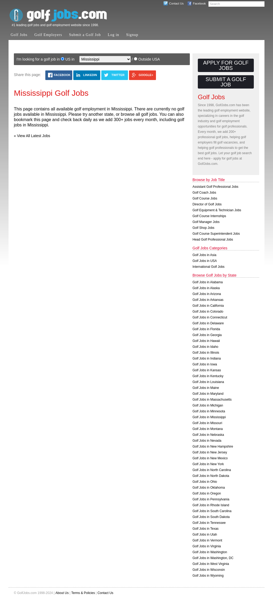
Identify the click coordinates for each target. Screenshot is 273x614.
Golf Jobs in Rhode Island (210, 505)
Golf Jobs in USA (204, 261)
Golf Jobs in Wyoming (208, 575)
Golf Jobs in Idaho (205, 347)
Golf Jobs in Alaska (206, 288)
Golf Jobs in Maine (205, 388)
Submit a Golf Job (85, 35)
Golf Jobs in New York (208, 464)
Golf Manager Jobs (205, 222)
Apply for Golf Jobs (225, 65)
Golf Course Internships (209, 216)
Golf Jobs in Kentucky (207, 376)
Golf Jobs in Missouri (207, 423)
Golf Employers (48, 35)
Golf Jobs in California (208, 306)
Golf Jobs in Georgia (207, 335)
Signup (132, 35)
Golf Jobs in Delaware (208, 323)
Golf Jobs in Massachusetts (212, 399)
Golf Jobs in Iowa (204, 364)
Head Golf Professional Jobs (212, 239)
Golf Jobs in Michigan (207, 405)
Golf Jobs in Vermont (207, 540)
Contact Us (176, 3)
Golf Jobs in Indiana (206, 358)
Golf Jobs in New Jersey (209, 452)
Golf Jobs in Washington (209, 552)
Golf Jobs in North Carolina (211, 470)
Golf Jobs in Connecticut (209, 317)
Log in (113, 35)
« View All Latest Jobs (32, 136)
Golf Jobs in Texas (205, 529)
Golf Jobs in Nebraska (208, 435)
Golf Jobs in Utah (204, 534)
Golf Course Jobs (204, 198)
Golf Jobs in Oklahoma (208, 487)
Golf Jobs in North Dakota (210, 476)
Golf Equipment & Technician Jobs (216, 210)
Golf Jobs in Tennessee (209, 523)
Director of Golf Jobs (207, 204)
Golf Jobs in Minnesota (208, 411)
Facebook (199, 3)
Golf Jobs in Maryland (207, 394)
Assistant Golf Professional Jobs (215, 187)
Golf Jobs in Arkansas (207, 300)
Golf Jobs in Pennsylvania (210, 499)
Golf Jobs (19, 35)
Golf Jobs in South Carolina (211, 511)
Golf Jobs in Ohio (204, 482)
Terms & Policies (83, 593)
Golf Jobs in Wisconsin (208, 570)
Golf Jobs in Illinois (205, 352)
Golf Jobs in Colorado (207, 311)
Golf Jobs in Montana (207, 429)
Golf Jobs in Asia (204, 255)
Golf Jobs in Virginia (206, 546)
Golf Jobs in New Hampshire (212, 446)
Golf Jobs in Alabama (207, 282)
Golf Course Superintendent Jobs (216, 234)
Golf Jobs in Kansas (206, 370)
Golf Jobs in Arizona (206, 294)
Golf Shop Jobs (203, 228)
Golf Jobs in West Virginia (210, 564)
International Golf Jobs (208, 267)
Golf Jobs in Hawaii (206, 341)
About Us (62, 593)
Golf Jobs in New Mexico (210, 458)
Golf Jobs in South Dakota (211, 517)
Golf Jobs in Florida (206, 329)
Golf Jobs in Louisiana (208, 382)
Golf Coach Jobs (204, 192)
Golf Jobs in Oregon (206, 493)
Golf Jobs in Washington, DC (213, 558)
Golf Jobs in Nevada (206, 440)
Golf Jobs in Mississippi (209, 417)
